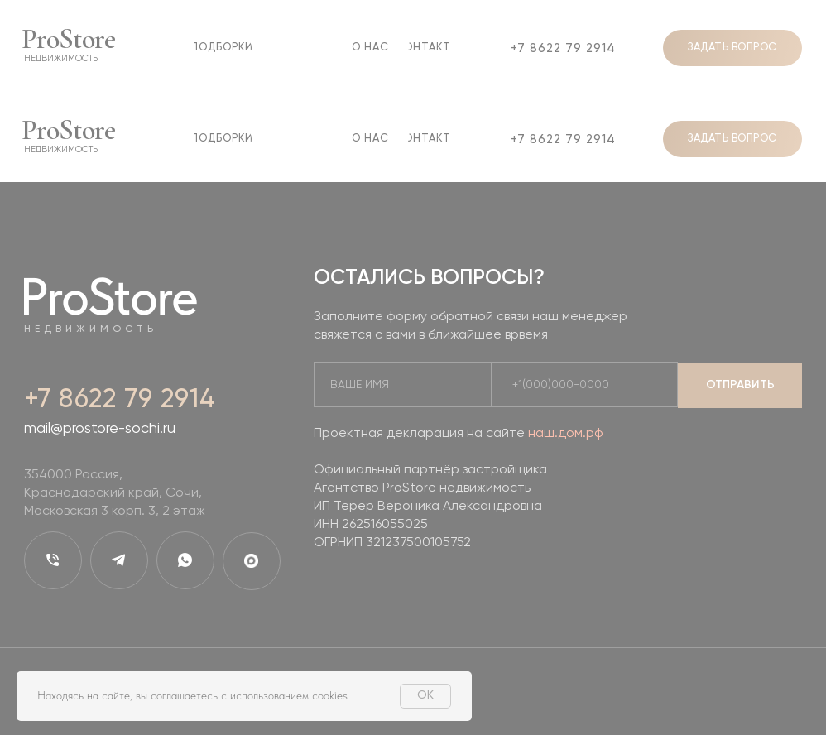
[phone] (578, 385)
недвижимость (61, 58)
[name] (396, 385)
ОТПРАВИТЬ (740, 385)
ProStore (68, 39)
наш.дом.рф (565, 433)
